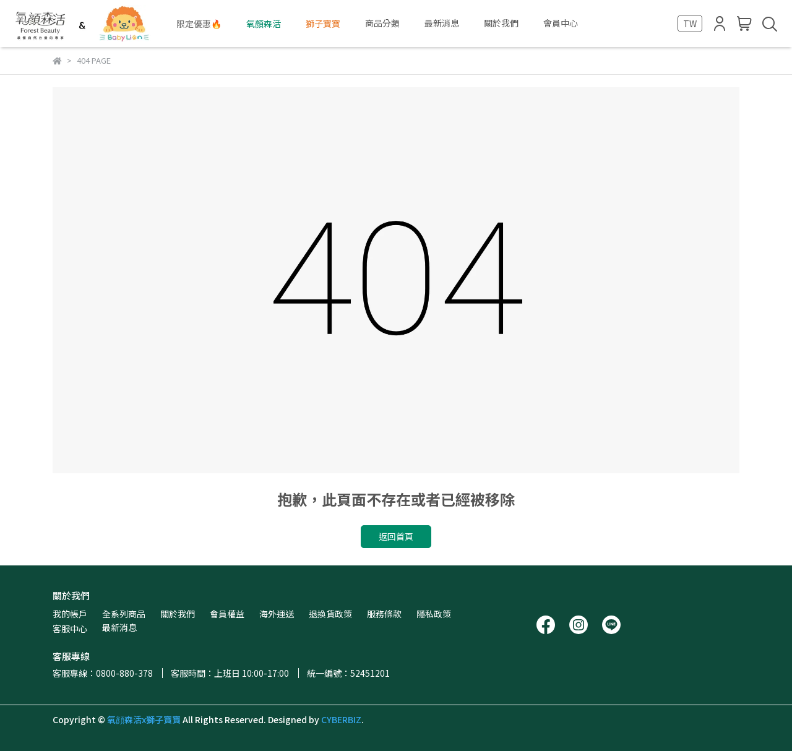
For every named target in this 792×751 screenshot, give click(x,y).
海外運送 (276, 613)
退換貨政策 (330, 613)
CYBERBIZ (341, 719)
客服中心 (70, 628)
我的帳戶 (70, 613)
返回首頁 (396, 536)
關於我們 (177, 613)
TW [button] (690, 23)
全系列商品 (123, 613)
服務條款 (384, 613)
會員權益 (227, 613)
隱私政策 (433, 613)
